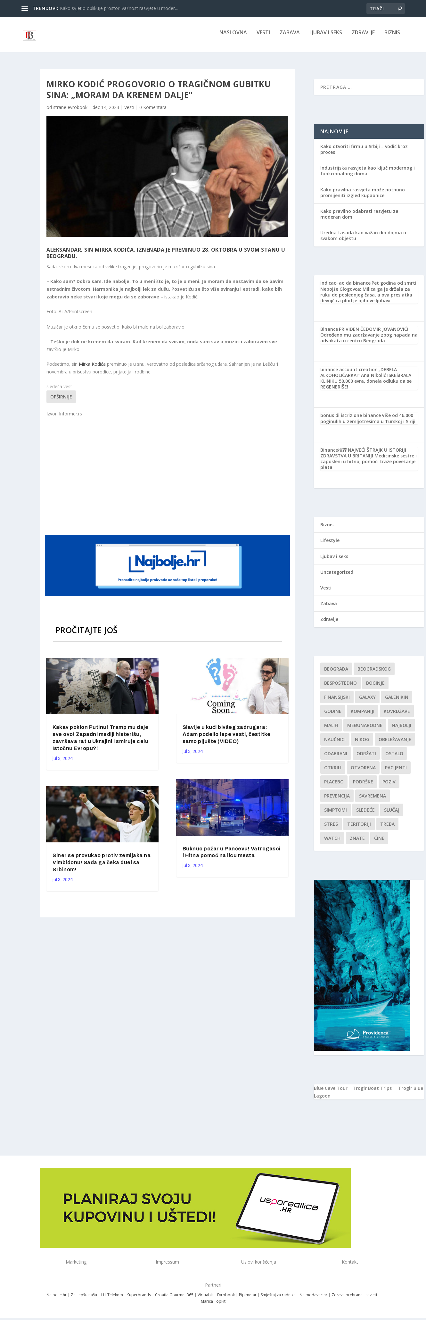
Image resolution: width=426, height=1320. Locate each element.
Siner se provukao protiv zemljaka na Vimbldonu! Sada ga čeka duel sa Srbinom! (102, 867)
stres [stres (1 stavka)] (331, 828)
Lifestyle (330, 545)
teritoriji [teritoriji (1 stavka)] (359, 828)
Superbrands (139, 1299)
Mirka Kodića (92, 368)
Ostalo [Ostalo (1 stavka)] (394, 758)
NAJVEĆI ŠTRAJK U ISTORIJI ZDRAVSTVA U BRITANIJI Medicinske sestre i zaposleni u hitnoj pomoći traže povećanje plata (368, 463)
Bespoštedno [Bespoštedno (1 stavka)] (340, 687)
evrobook (77, 112)
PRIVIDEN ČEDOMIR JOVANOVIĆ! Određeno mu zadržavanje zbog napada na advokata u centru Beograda (369, 339)
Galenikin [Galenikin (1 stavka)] (396, 701)
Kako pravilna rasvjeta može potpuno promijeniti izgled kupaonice (362, 197)
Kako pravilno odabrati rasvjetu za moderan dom (359, 218)
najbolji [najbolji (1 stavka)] (401, 730)
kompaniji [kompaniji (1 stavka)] (362, 716)
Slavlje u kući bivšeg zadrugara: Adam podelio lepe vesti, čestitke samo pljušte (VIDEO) (227, 738)
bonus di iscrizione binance (350, 420)
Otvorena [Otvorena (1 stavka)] (363, 772)
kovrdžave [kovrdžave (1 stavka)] (397, 716)
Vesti (263, 37)
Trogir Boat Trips (372, 1093)
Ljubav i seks (325, 37)
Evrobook (226, 1299)
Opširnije (61, 401)
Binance (329, 333)
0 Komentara (153, 112)
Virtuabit (205, 1299)
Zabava (290, 37)
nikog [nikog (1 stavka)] (362, 744)
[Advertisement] (168, 479)
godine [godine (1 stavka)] (332, 716)
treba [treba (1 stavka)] (387, 828)
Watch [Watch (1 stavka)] (332, 843)
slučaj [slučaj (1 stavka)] (391, 814)
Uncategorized (336, 576)
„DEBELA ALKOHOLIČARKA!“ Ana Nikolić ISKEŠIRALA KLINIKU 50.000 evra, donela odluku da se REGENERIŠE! (366, 383)
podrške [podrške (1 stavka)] (363, 786)
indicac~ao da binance (345, 287)
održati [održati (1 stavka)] (366, 758)
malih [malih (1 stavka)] (331, 730)
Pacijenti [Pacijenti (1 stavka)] (396, 772)
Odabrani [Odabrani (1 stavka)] (335, 758)
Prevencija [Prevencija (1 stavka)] (337, 800)
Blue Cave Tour (331, 1093)
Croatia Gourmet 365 (174, 1299)
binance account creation (349, 374)
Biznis (392, 37)
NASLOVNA (233, 37)
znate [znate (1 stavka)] (357, 843)
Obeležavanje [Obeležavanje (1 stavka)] (395, 744)
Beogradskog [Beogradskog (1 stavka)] (374, 673)
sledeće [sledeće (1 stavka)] (365, 814)
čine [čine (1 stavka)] (379, 843)
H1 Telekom (112, 1299)
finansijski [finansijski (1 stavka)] (337, 701)
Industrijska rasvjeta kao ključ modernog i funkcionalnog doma (367, 175)
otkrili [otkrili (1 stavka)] (332, 772)
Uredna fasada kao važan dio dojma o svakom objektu (363, 240)
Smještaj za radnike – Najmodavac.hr (294, 1299)
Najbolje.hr (56, 1299)
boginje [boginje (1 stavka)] (375, 687)
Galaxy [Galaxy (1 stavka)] (367, 701)
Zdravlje (363, 37)
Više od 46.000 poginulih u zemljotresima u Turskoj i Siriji (367, 423)
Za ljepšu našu (84, 1299)
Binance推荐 (333, 454)
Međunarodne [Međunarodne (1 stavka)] (364, 730)
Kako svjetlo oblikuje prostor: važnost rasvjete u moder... (119, 8)
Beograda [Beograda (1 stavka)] (336, 673)
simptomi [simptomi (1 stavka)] (335, 814)
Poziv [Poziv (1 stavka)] (389, 786)
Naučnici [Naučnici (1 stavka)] (335, 744)
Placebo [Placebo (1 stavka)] (334, 786)
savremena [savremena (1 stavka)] (372, 800)
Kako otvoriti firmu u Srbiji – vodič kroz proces (364, 154)
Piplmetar (247, 1299)
